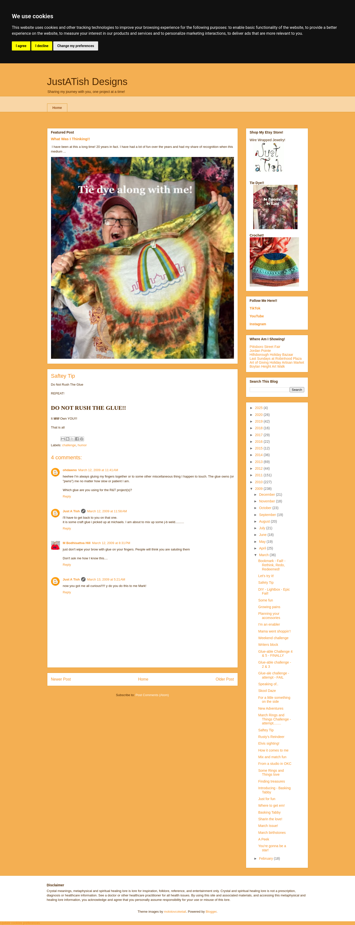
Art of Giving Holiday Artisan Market (277, 362)
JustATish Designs (87, 81)
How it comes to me (273, 750)
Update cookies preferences (20, 923)
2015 (259, 448)
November (267, 501)
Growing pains (269, 607)
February (266, 858)
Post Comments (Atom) (152, 695)
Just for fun (266, 799)
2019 (259, 421)
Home (57, 108)
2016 (259, 442)
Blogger (211, 911)
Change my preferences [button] (75, 46)
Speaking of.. (268, 684)
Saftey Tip (265, 730)
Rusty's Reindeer (271, 737)
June (263, 535)
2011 (259, 475)
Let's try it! (266, 576)
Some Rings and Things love (271, 773)
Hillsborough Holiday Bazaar (271, 355)
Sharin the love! (270, 819)
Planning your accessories (269, 616)
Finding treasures (271, 781)
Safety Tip (265, 582)
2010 (259, 482)
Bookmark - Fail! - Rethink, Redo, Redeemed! (271, 565)
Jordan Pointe (260, 351)
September (268, 515)
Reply (67, 496)
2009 (259, 489)
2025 (259, 408)
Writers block (268, 645)
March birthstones (271, 833)
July (262, 528)
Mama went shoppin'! (274, 631)
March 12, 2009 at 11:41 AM (98, 470)
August (265, 521)
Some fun (265, 600)
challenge (69, 445)
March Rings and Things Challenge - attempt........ (274, 719)
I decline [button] (41, 46)
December (267, 495)
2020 (259, 415)
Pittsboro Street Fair (265, 347)
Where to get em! (271, 805)
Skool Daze (267, 691)
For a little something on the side (274, 700)
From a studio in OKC (274, 764)
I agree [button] (21, 46)
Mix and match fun (272, 757)
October (265, 508)
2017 (259, 435)
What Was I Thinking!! (70, 139)
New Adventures (270, 708)
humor (82, 445)
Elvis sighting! (268, 743)
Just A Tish (71, 511)
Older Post (225, 679)
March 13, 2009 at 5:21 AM (106, 579)
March (264, 555)
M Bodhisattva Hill (77, 543)
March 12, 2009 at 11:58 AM (107, 511)
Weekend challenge (273, 638)
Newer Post (61, 679)
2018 (259, 428)
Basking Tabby (269, 812)
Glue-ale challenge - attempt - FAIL (273, 675)
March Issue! (268, 826)
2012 (259, 468)
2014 (259, 455)
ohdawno (70, 470)
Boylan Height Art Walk (267, 366)
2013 (259, 462)
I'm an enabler (269, 624)
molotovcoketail (175, 911)
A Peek (263, 839)
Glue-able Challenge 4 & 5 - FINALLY (275, 654)
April (263, 548)
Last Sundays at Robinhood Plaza (276, 358)
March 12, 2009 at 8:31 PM (111, 543)
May (262, 542)
